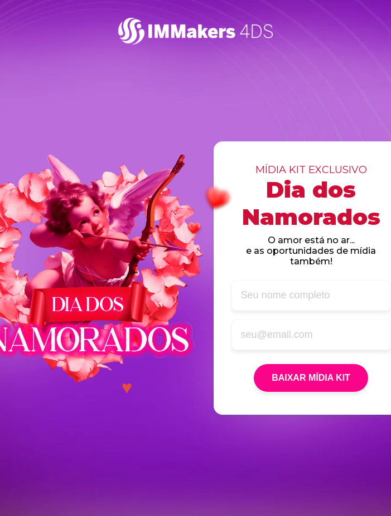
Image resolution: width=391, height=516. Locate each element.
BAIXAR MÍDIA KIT (311, 377)
